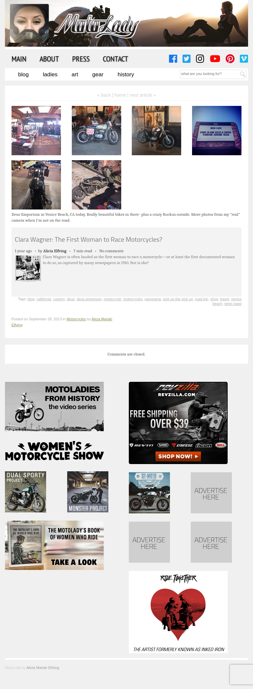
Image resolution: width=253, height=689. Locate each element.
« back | (106, 95)
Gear (97, 74)
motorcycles (133, 299)
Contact (115, 58)
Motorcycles (76, 319)
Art (74, 74)
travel (224, 299)
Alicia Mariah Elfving (42, 668)
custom (59, 299)
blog (31, 299)
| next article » (141, 95)
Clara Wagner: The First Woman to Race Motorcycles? (88, 239)
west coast (232, 304)
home (120, 95)
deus (71, 299)
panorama (153, 299)
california (44, 299)
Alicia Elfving (55, 250)
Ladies (50, 74)
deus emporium (89, 299)
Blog (23, 74)
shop (214, 299)
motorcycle (112, 299)
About (49, 58)
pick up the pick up (178, 299)
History (126, 74)
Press (81, 58)
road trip (201, 299)
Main (19, 58)
